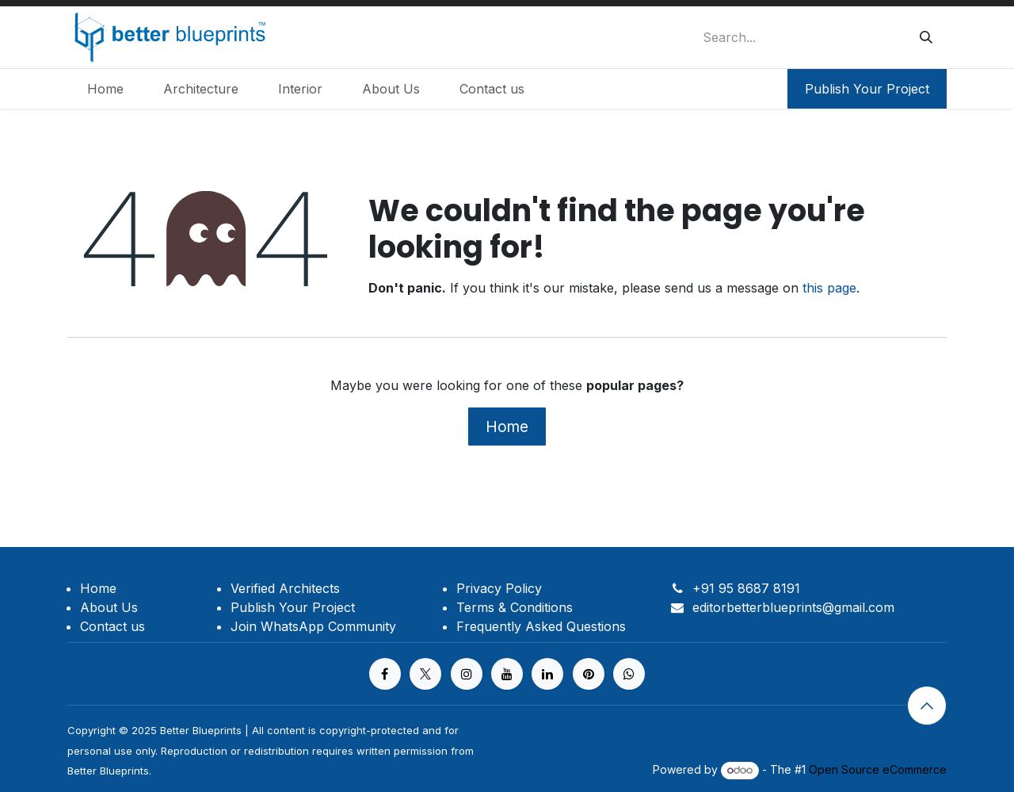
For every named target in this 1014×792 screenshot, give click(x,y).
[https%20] (629, 674)
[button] (927, 705)
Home (507, 426)
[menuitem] (105, 88)
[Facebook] (385, 674)
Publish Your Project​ (867, 89)
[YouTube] (507, 674)
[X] (425, 674)
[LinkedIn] (547, 674)
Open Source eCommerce (878, 769)
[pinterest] (588, 674)
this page (829, 288)
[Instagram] (466, 674)
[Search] (926, 37)
